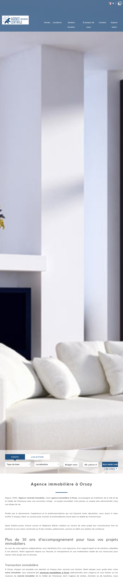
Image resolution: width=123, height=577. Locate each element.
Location (37, 456)
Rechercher (110, 464)
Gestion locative (71, 24)
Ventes (47, 22)
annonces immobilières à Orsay (55, 572)
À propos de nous (88, 24)
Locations (57, 22)
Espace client (114, 24)
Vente (15, 456)
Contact (102, 22)
